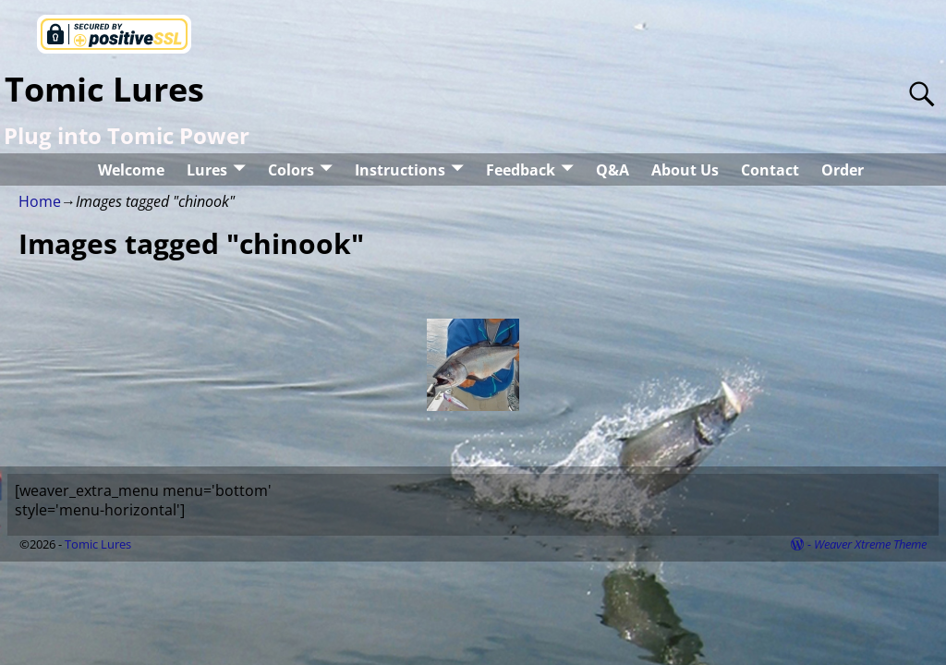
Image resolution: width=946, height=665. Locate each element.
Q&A (612, 170)
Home (39, 201)
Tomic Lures (104, 89)
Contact (770, 170)
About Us (685, 170)
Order (842, 170)
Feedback (520, 170)
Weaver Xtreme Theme (870, 544)
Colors (291, 170)
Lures (207, 170)
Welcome (131, 170)
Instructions (400, 170)
